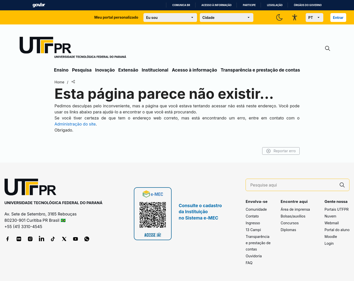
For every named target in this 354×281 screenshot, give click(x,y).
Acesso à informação (217, 5)
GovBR (38, 5)
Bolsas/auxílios (293, 216)
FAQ (249, 263)
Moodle (331, 236)
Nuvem (330, 216)
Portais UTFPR (337, 209)
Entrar (338, 17)
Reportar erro (281, 150)
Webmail (332, 223)
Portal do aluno (337, 230)
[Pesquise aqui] (292, 185)
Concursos (290, 223)
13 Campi (253, 230)
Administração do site (75, 124)
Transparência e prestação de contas (260, 70)
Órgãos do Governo (308, 5)
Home (59, 82)
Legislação (275, 5)
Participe (249, 5)
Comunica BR (181, 5)
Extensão (128, 70)
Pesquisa (82, 70)
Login (329, 243)
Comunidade (256, 209)
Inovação (105, 70)
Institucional (155, 70)
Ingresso (253, 223)
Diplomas (288, 230)
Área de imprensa (295, 209)
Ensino (61, 70)
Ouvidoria (254, 256)
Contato (252, 216)
